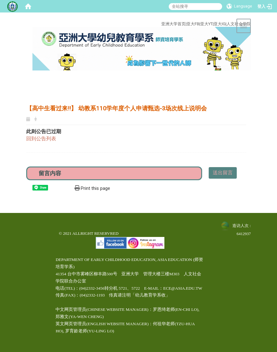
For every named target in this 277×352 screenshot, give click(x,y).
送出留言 (223, 173)
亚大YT (206, 24)
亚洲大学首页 (173, 24)
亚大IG (220, 24)
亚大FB (193, 24)
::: (137, 16)
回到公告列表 (41, 139)
